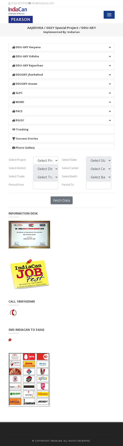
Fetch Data (61, 200)
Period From (16, 184)
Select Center (70, 168)
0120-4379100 (18, 3)
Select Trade (17, 176)
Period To (68, 184)
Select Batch (69, 176)
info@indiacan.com (41, 3)
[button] (62, 41)
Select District (17, 168)
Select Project (17, 160)
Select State (69, 160)
